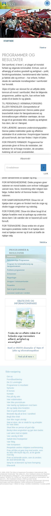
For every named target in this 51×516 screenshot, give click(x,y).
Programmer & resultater (17, 385)
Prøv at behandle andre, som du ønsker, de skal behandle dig (24, 458)
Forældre (11, 285)
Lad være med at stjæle (17, 433)
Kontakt (10, 394)
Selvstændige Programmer (18, 260)
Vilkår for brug (19, 484)
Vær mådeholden (14, 399)
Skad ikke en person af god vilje (20, 427)
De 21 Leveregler (14, 382)
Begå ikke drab (13, 417)
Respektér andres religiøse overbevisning (25, 447)
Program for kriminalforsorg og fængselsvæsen (20, 265)
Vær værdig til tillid (15, 436)
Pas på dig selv (13, 396)
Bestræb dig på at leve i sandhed (21, 414)
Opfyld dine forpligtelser (17, 439)
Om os (10, 376)
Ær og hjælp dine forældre (18, 408)
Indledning (11, 256)
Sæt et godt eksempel (16, 289)
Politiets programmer (16, 270)
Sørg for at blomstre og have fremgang (23, 463)
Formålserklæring (14, 379)
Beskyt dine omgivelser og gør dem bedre (25, 430)
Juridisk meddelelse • (33, 484)
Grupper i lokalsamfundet (17, 281)
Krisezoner (11, 274)
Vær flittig (11, 442)
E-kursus (11, 391)
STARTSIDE (8, 41)
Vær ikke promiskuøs (16, 402)
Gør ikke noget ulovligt (16, 419)
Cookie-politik (45, 484)
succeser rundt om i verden (18, 293)
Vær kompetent (13, 445)
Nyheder (10, 388)
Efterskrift (11, 465)
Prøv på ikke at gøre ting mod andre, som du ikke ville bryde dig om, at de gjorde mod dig (25, 452)
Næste (43, 47)
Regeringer (11, 278)
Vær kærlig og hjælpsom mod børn (22, 405)
